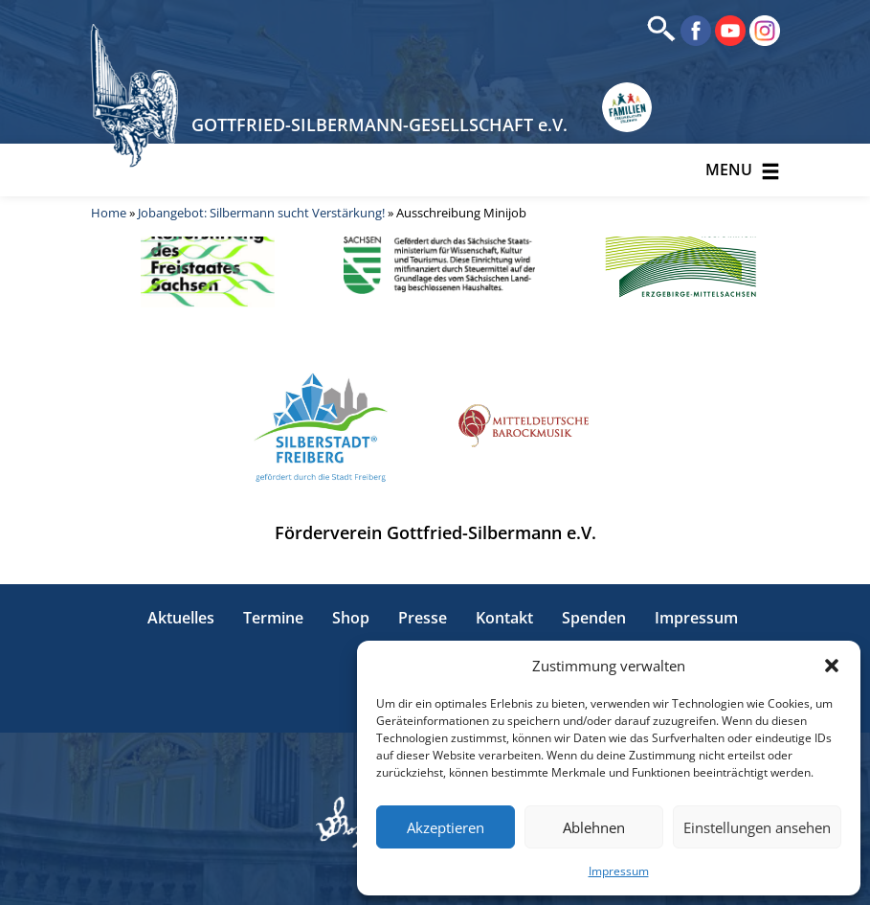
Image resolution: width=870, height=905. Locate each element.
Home (108, 212)
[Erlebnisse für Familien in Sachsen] (627, 107)
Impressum (619, 871)
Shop (350, 617)
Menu (742, 170)
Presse (422, 617)
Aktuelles (180, 617)
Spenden (594, 617)
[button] (831, 665)
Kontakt (504, 617)
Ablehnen (594, 827)
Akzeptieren (445, 827)
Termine (273, 617)
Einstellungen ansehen (757, 827)
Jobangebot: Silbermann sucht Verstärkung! (261, 212)
